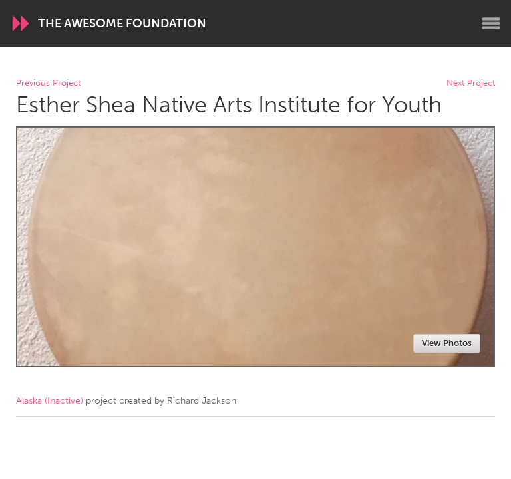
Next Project (470, 83)
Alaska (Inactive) (49, 400)
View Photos (447, 343)
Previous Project (48, 83)
